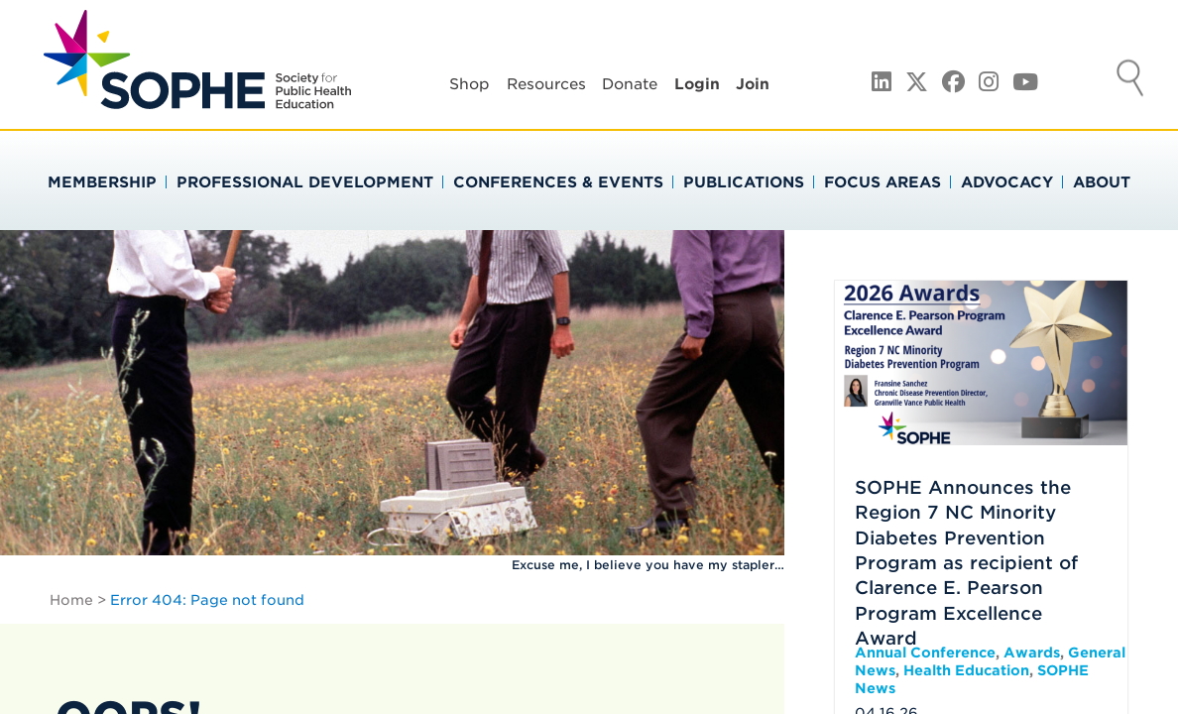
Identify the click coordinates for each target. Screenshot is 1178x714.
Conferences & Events (558, 182)
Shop (469, 84)
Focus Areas (882, 182)
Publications (743, 182)
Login (697, 84)
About (1101, 182)
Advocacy (1007, 182)
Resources (546, 84)
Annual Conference (925, 652)
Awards (1031, 652)
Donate (629, 84)
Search (1130, 80)
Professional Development (305, 182)
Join (752, 84)
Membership (102, 182)
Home (71, 600)
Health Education (966, 670)
